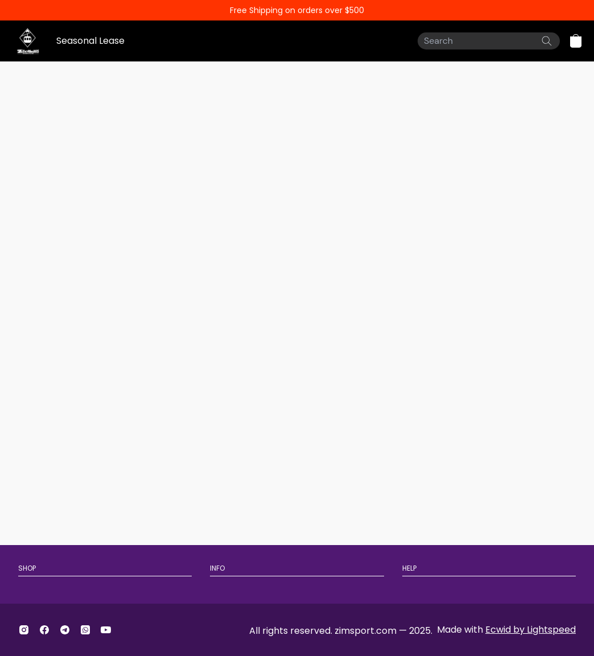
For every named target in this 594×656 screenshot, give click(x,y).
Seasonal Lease (90, 40)
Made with (506, 629)
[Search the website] (546, 41)
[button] (576, 41)
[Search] (489, 40)
